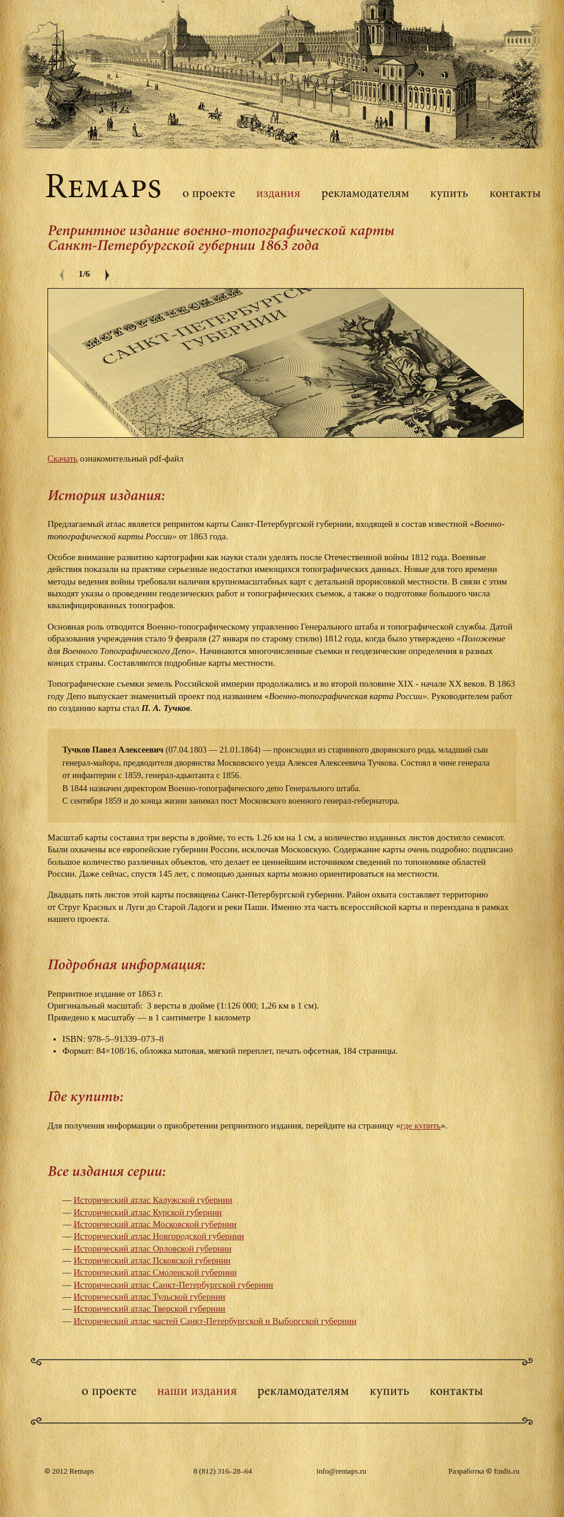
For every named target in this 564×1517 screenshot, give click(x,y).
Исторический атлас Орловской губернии (153, 1248)
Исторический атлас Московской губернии (155, 1224)
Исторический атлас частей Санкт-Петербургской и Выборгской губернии (215, 1321)
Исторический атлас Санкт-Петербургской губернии (173, 1285)
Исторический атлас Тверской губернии (149, 1308)
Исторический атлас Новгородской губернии (159, 1236)
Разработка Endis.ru (483, 1471)
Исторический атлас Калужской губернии (153, 1200)
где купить (420, 1125)
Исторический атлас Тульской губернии (150, 1296)
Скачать (62, 458)
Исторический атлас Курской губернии (148, 1212)
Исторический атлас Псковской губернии (152, 1260)
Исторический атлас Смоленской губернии (155, 1272)
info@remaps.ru (341, 1471)
